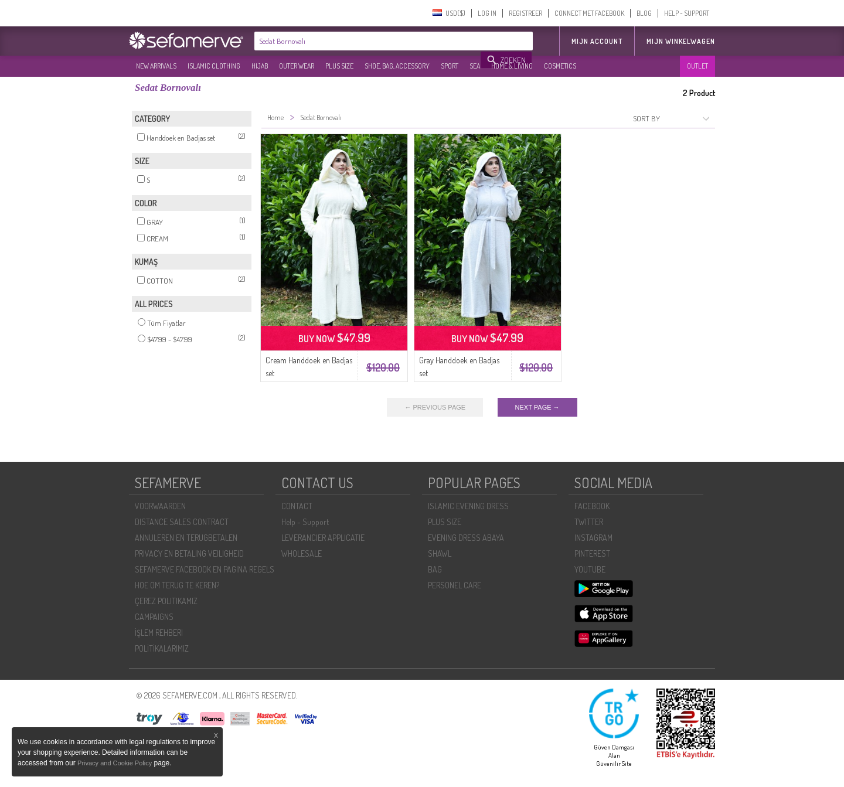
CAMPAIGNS (154, 617)
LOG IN (487, 13)
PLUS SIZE (339, 66)
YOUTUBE (589, 569)
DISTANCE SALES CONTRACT (182, 522)
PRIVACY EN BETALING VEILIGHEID (189, 553)
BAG (435, 569)
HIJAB (259, 66)
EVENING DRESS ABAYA (466, 538)
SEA (474, 66)
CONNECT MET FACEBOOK (589, 13)
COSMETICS (560, 66)
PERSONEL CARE (454, 585)
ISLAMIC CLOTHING (214, 66)
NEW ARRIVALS (156, 66)
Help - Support (305, 522)
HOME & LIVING (512, 66)
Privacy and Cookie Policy (114, 762)
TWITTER (588, 522)
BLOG (644, 13)
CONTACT (296, 506)
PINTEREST (592, 553)
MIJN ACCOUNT (596, 41)
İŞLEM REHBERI (159, 633)
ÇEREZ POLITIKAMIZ (166, 601)
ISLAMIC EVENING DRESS (468, 506)
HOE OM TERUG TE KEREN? (177, 585)
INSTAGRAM (593, 538)
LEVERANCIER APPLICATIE (323, 538)
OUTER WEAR (296, 66)
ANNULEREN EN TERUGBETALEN (186, 538)
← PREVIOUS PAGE (434, 407)
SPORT (449, 66)
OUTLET (697, 66)
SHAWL (439, 553)
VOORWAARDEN (160, 506)
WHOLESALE (301, 553)
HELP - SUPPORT (686, 13)
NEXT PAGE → (537, 407)
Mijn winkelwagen (680, 41)
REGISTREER (525, 13)
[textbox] (368, 41)
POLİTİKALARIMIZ (162, 648)
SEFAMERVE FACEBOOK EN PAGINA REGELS (204, 569)
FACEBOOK (592, 506)
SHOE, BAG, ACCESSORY (397, 66)
